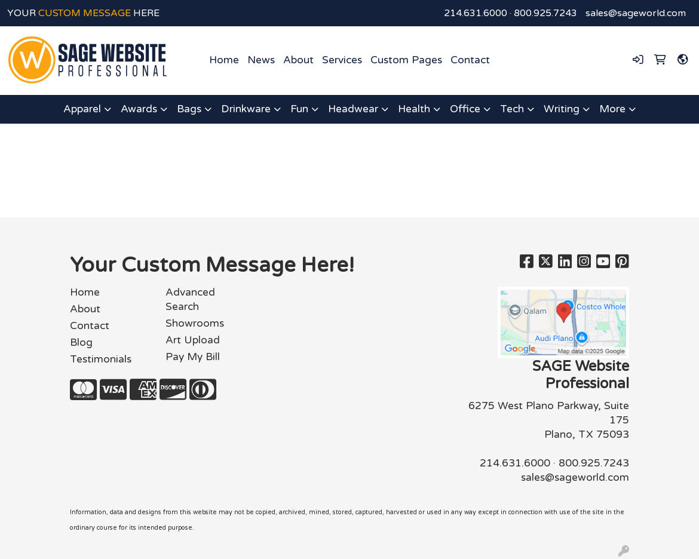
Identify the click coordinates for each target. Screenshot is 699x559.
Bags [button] (189, 109)
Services (342, 60)
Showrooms (194, 323)
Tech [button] (512, 109)
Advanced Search (190, 299)
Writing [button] (562, 109)
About (298, 60)
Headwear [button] (353, 109)
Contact (470, 60)
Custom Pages (406, 60)
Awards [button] (139, 109)
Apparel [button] (82, 109)
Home (224, 60)
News (261, 60)
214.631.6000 (475, 13)
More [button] (612, 109)
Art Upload (192, 340)
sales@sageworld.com (635, 13)
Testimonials (100, 359)
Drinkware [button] (246, 109)
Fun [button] (299, 109)
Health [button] (414, 109)
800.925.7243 (545, 13)
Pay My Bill (192, 357)
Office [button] (465, 109)
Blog (81, 342)
